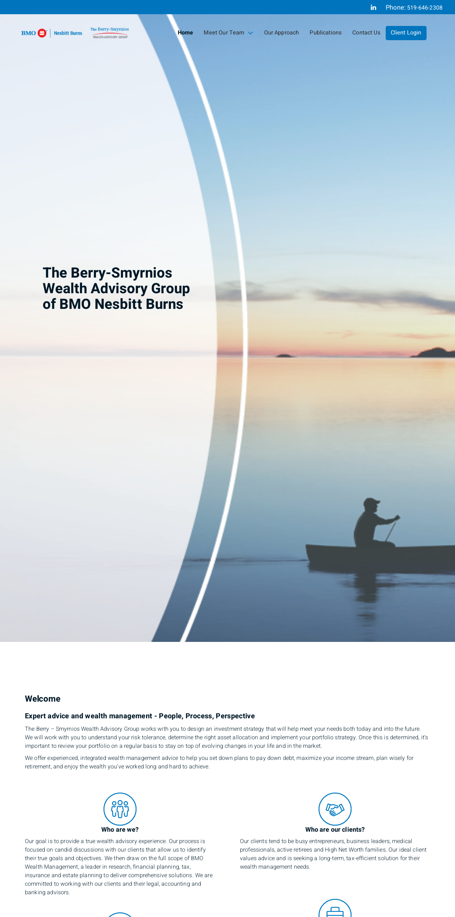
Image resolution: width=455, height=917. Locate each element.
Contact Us (366, 32)
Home (185, 32)
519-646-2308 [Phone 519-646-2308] (425, 8)
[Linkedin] (373, 7)
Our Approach (281, 32)
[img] (227, 321)
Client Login (406, 32)
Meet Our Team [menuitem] (228, 32)
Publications (326, 32)
